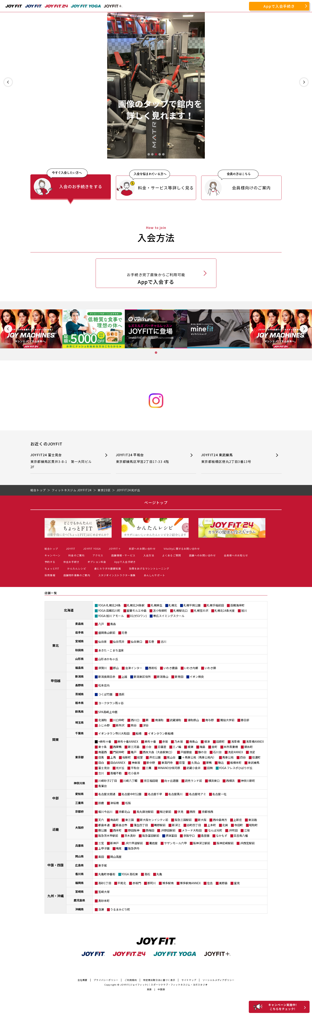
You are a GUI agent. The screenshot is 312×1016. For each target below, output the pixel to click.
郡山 (116, 668)
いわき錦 (210, 668)
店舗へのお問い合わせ (202, 555)
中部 (55, 798)
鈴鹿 (101, 803)
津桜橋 (114, 803)
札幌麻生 (156, 605)
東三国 (129, 820)
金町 (214, 747)
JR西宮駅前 (247, 843)
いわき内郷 (191, 668)
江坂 (247, 830)
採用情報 (50, 575)
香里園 (205, 836)
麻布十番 (150, 741)
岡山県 (79, 856)
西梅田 (150, 830)
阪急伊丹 (133, 848)
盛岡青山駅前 (106, 633)
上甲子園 (104, 848)
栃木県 (79, 703)
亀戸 (134, 752)
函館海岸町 (237, 605)
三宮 (101, 843)
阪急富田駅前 (150, 836)
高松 (147, 874)
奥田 (101, 857)
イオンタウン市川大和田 (113, 733)
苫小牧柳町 (160, 610)
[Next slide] (304, 82)
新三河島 (133, 747)
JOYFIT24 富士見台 (63, 461)
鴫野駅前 (160, 825)
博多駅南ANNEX (190, 883)
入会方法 (148, 555)
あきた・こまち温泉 (111, 650)
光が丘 (120, 768)
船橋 (138, 733)
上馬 (113, 757)
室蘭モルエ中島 (136, 610)
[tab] (148, 154)
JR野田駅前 (168, 830)
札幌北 (173, 605)
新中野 (150, 763)
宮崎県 (79, 891)
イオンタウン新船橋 (160, 733)
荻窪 (182, 763)
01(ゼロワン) (138, 616)
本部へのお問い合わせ (142, 548)
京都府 (79, 811)
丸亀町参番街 (106, 874)
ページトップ (156, 502)
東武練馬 (253, 763)
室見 (237, 883)
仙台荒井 (118, 641)
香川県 (79, 874)
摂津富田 (171, 836)
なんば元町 (215, 830)
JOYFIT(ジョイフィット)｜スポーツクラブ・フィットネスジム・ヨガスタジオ (164, 984)
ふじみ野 (104, 725)
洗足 (252, 752)
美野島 (223, 883)
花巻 (124, 633)
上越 (124, 677)
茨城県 (79, 694)
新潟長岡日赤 (106, 677)
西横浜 (230, 781)
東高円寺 (167, 763)
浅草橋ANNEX (255, 741)
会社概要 (83, 980)
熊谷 (134, 725)
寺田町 (238, 825)
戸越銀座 (186, 752)
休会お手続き (71, 561)
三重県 (79, 803)
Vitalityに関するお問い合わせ (182, 548)
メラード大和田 (192, 830)
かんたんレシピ (76, 568)
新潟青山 (162, 677)
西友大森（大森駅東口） (158, 752)
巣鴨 (209, 763)
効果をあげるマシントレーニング (149, 568)
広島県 (79, 865)
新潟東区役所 (142, 677)
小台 (148, 747)
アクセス (98, 555)
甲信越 (55, 680)
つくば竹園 (105, 694)
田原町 (220, 741)
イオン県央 (197, 677)
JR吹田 (233, 830)
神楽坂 (136, 763)
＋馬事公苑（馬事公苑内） (199, 757)
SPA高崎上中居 (108, 712)
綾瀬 (190, 747)
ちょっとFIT (52, 568)
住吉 (210, 883)
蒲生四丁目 (141, 825)
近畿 (55, 829)
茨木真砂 (130, 836)
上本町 (211, 825)
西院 (192, 812)
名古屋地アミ (197, 794)
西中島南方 (220, 820)
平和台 (135, 768)
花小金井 (133, 773)
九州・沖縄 (55, 895)
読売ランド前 (193, 781)
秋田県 (79, 650)
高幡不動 (116, 773)
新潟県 (79, 676)
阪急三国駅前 (183, 820)
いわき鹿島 (170, 668)
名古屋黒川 (175, 794)
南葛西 (102, 752)
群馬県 (79, 711)
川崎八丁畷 (130, 781)
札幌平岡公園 (192, 605)
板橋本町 (235, 763)
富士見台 (104, 768)
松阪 (128, 803)
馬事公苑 (228, 757)
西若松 (153, 668)
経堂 (140, 757)
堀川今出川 (105, 812)
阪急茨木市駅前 (108, 836)
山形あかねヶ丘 (108, 659)
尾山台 (171, 757)
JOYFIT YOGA (92, 548)
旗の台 (202, 752)
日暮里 (162, 747)
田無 (210, 768)
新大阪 (202, 820)
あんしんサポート (154, 575)
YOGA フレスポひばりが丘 (235, 768)
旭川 (244, 610)
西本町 (117, 830)
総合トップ (51, 548)
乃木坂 (178, 741)
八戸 (101, 624)
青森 (113, 624)
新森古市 (121, 825)
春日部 (245, 720)
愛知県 (79, 794)
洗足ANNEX (235, 752)
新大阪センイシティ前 (154, 820)
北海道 (69, 610)
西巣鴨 (117, 747)
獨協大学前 (227, 720)
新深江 (176, 825)
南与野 (209, 720)
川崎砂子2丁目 (107, 781)
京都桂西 (207, 812)
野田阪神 (133, 830)
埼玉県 (79, 722)
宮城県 (79, 641)
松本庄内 (104, 685)
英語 (149, 989)
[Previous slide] (8, 82)
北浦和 (102, 720)
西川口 (135, 720)
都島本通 (104, 825)
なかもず (221, 836)
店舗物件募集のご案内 (76, 575)
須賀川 (102, 668)
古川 (163, 641)
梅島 (202, 747)
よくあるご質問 (171, 555)
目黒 (101, 757)
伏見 (180, 812)
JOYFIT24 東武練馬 (234, 458)
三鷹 (148, 768)
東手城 (102, 865)
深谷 (146, 725)
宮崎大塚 (104, 892)
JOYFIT (70, 548)
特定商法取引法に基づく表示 (159, 980)
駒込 (221, 763)
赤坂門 (136, 883)
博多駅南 (168, 883)
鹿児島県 (79, 900)
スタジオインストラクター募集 (117, 575)
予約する (50, 561)
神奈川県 (79, 783)
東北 (55, 645)
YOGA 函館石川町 (109, 610)
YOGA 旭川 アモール (111, 616)
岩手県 (79, 632)
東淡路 (252, 820)
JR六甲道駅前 (134, 843)
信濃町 (256, 757)
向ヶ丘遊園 (171, 781)
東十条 (102, 747)
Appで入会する (156, 278)
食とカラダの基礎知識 (107, 568)
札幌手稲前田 (215, 605)
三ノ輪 (177, 747)
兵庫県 (79, 845)
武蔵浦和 (175, 720)
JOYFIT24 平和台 (149, 458)
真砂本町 (104, 901)
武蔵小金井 (193, 768)
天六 (101, 820)
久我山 (195, 763)
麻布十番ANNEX (128, 741)
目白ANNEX (117, 763)
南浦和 (159, 720)
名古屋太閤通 (106, 794)
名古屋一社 (219, 794)
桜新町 (126, 757)
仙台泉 (102, 641)
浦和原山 (193, 720)
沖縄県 (79, 909)
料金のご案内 (76, 555)
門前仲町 (118, 752)
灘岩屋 (153, 843)
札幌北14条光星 (225, 610)
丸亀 (159, 874)
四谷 (243, 757)
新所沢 (120, 725)
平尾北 (122, 883)
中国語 (161, 989)
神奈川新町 (248, 781)
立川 (101, 773)
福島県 (79, 668)
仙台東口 (136, 641)
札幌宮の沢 (201, 610)
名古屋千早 (155, 794)
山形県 (79, 659)
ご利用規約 (131, 980)
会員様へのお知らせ (236, 555)
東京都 (79, 757)
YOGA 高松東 (130, 874)
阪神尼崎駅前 (225, 843)
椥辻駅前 (165, 812)
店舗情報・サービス (123, 555)
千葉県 (79, 733)
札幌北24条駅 (135, 605)
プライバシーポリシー (106, 980)
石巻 (151, 641)
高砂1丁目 (104, 883)
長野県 (79, 685)
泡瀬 (101, 909)
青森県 (79, 624)
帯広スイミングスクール (168, 616)
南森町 (114, 820)
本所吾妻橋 (231, 747)
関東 (55, 739)
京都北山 (124, 812)
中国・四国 (55, 865)
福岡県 (79, 883)
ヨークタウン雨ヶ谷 (111, 703)
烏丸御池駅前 (145, 812)
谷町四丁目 (194, 825)
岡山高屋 (116, 857)
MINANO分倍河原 (169, 768)
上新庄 (237, 820)
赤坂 (165, 741)
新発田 (179, 677)
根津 (207, 741)
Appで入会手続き (279, 6)
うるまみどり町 (120, 909)
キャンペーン (52, 555)
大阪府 (79, 827)
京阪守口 (189, 836)
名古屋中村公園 (131, 794)
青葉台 (102, 786)
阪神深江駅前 (201, 843)
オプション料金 (97, 561)
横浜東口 (214, 781)
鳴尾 (119, 848)
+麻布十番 (104, 741)
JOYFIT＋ (115, 548)
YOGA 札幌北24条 (109, 605)
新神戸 (114, 843)
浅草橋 (235, 741)
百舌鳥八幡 (241, 836)
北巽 (225, 825)
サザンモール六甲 (175, 843)
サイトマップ (189, 980)
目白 (101, 763)
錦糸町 (248, 747)
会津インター (133, 668)
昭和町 (253, 825)
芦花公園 (155, 757)
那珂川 (151, 883)
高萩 (121, 694)
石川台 (217, 752)
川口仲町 (118, 720)
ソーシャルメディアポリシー (219, 980)
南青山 (193, 741)
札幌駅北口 (180, 610)
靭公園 (102, 830)
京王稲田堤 (151, 781)
